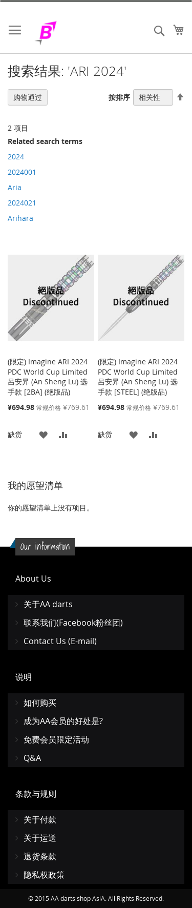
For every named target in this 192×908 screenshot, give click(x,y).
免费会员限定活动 (56, 739)
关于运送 (40, 837)
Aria (15, 187)
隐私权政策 (44, 874)
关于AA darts (48, 604)
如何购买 (40, 702)
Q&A (32, 757)
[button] (43, 434)
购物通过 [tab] (27, 97)
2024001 (22, 172)
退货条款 (40, 856)
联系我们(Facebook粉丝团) (73, 622)
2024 (16, 156)
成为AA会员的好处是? (63, 721)
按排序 (119, 97)
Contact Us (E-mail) (60, 641)
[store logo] (71, 33)
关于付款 (40, 819)
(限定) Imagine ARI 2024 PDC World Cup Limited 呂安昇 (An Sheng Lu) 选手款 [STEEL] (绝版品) (138, 377)
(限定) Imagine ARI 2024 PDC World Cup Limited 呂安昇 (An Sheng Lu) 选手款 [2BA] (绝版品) (48, 377)
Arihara (20, 218)
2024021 (22, 203)
